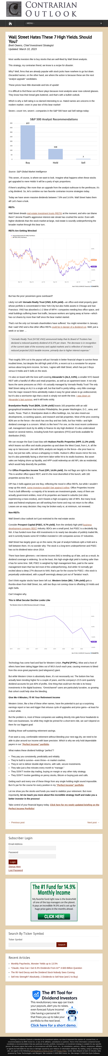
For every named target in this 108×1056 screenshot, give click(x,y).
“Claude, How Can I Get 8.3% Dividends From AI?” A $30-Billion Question (46, 968)
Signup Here (15, 866)
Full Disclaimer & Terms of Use (41, 1051)
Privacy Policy (62, 1051)
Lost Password (16, 870)
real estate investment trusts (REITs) (44, 213)
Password (13, 852)
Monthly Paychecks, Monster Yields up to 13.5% (34, 963)
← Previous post (17, 822)
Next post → (93, 822)
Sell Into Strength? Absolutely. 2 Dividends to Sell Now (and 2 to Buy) (44, 977)
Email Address (15, 844)
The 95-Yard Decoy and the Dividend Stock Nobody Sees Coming (43, 972)
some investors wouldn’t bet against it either (48, 487)
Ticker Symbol (15, 939)
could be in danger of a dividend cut (69, 327)
